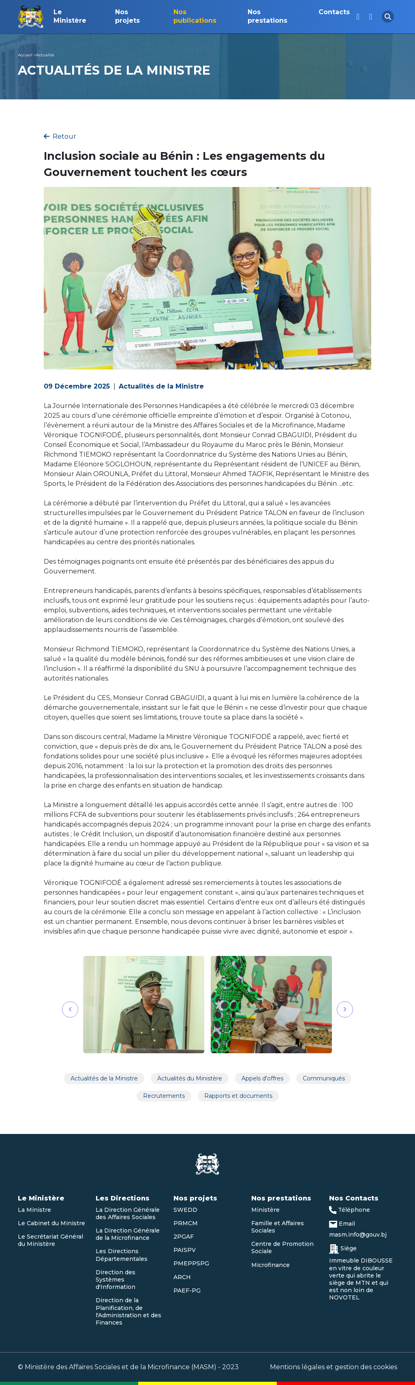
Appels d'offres (262, 1078)
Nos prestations (267, 16)
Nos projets (127, 16)
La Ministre (34, 1209)
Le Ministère (69, 16)
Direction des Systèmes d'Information (115, 1280)
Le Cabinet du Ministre (51, 1223)
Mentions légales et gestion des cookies (333, 1367)
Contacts (334, 12)
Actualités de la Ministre (104, 1078)
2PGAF (183, 1236)
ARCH (182, 1277)
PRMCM (185, 1223)
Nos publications (194, 16)
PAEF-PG (187, 1290)
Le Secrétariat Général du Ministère (50, 1240)
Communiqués (324, 1078)
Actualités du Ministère (189, 1078)
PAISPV (184, 1250)
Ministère (265, 1209)
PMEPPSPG (191, 1263)
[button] (70, 1009)
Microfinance (270, 1265)
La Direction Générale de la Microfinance (128, 1234)
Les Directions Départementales (122, 1255)
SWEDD (185, 1209)
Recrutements (164, 1095)
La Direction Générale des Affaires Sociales (128, 1213)
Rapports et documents (238, 1095)
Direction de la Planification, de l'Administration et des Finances (128, 1311)
